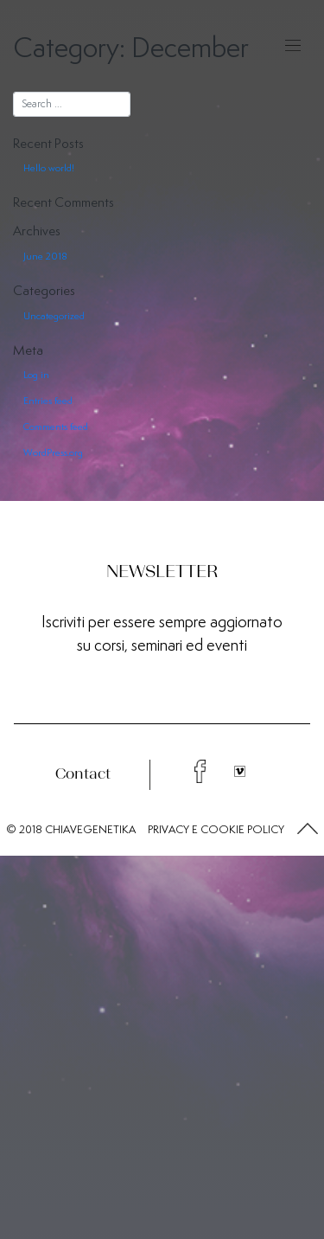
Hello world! (48, 168)
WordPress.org (53, 452)
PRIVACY (168, 829)
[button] (307, 830)
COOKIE (222, 829)
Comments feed (55, 426)
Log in (36, 375)
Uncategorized (54, 316)
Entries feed (48, 401)
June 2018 (45, 256)
